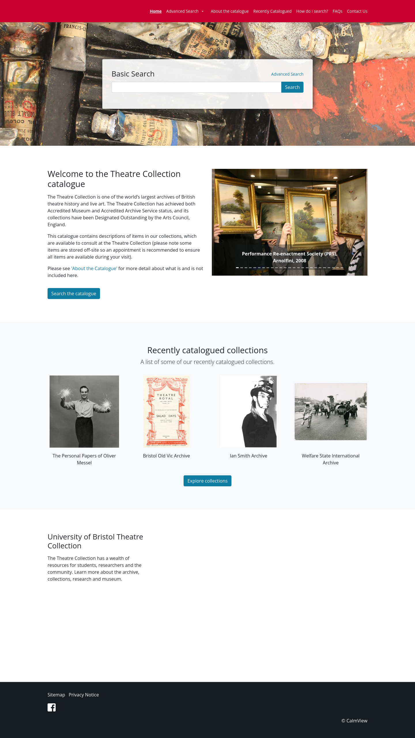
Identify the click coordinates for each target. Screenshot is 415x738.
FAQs (338, 11)
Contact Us (357, 11)
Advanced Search (182, 11)
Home (156, 11)
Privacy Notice (84, 695)
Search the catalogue (73, 293)
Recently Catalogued (272, 11)
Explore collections (207, 481)
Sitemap (56, 695)
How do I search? (312, 11)
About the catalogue (230, 11)
